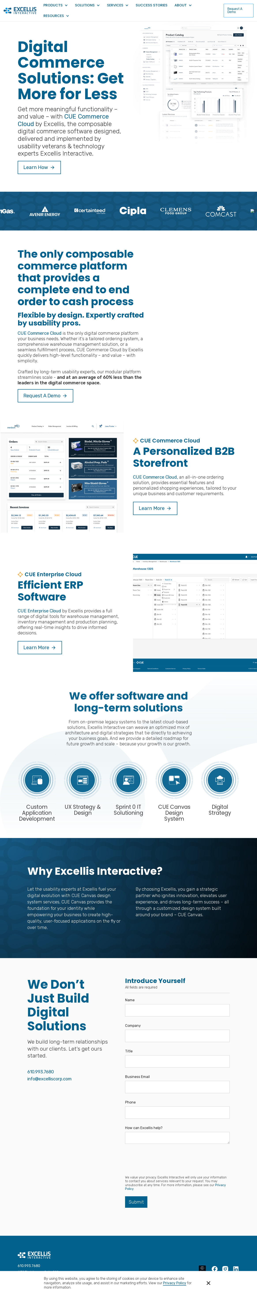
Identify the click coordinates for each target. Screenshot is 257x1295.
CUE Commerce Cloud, (155, 487)
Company (133, 1025)
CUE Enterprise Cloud (39, 620)
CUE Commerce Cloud (40, 343)
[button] (208, 1283)
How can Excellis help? (144, 1128)
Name (130, 1000)
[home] (20, 10)
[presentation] (158, 1160)
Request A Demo (234, 10)
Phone (130, 1102)
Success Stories (151, 5)
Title (129, 1051)
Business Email (137, 1077)
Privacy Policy (174, 1283)
